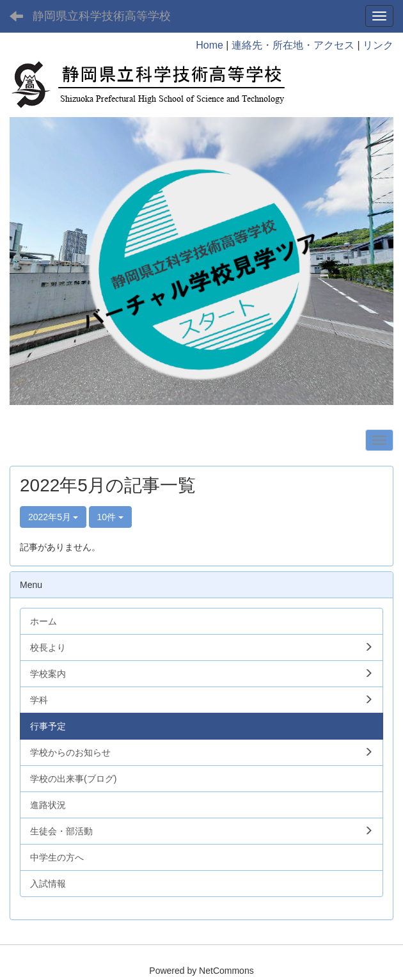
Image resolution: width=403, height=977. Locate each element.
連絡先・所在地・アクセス (293, 45)
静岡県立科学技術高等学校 (102, 16)
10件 (110, 517)
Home (209, 45)
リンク (378, 45)
